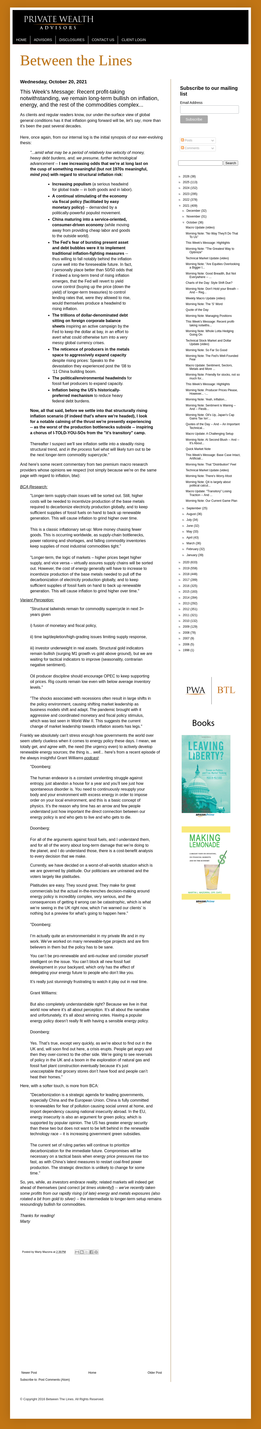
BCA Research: (34, 487)
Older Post (155, 1372)
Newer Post (29, 1372)
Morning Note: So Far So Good (206, 350)
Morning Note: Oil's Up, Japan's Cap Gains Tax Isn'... (210, 416)
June (190, 526)
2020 (186, 562)
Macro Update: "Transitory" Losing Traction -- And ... (208, 493)
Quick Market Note (198, 449)
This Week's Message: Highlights (208, 243)
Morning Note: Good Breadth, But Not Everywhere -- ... (211, 275)
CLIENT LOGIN (133, 40)
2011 (186, 615)
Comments (190, 148)
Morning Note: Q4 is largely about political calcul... (208, 483)
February (192, 549)
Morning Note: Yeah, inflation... (206, 399)
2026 (186, 176)
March (191, 543)
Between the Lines (76, 60)
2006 (186, 644)
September (194, 508)
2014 (186, 597)
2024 (186, 188)
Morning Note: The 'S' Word (204, 304)
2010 (186, 621)
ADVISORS (43, 40)
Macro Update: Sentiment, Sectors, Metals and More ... (209, 367)
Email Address (191, 103)
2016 (186, 586)
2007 (186, 638)
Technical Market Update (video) (207, 258)
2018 (186, 574)
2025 (186, 182)
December (193, 210)
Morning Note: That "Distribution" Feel (211, 464)
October (192, 222)
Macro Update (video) (200, 227)
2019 (186, 568)
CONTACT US (103, 40)
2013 (186, 603)
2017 (186, 580)
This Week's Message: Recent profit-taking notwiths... (210, 323)
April (189, 537)
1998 (186, 650)
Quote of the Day (197, 310)
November (193, 216)
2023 (186, 194)
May (189, 531)
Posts (186, 140)
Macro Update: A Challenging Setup (209, 433)
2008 (186, 632)
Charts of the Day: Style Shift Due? (209, 283)
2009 (186, 626)
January (192, 555)
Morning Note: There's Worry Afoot (209, 476)
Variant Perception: (37, 600)
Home (92, 1372)
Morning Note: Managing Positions (209, 316)
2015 (186, 591)
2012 (186, 609)
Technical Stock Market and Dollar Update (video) (208, 342)
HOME (21, 40)
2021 (186, 205)
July (189, 520)
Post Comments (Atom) (54, 1379)
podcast (91, 758)
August (191, 514)
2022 (186, 199)
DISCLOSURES (71, 40)
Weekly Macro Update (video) (205, 298)
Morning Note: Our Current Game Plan (211, 501)
